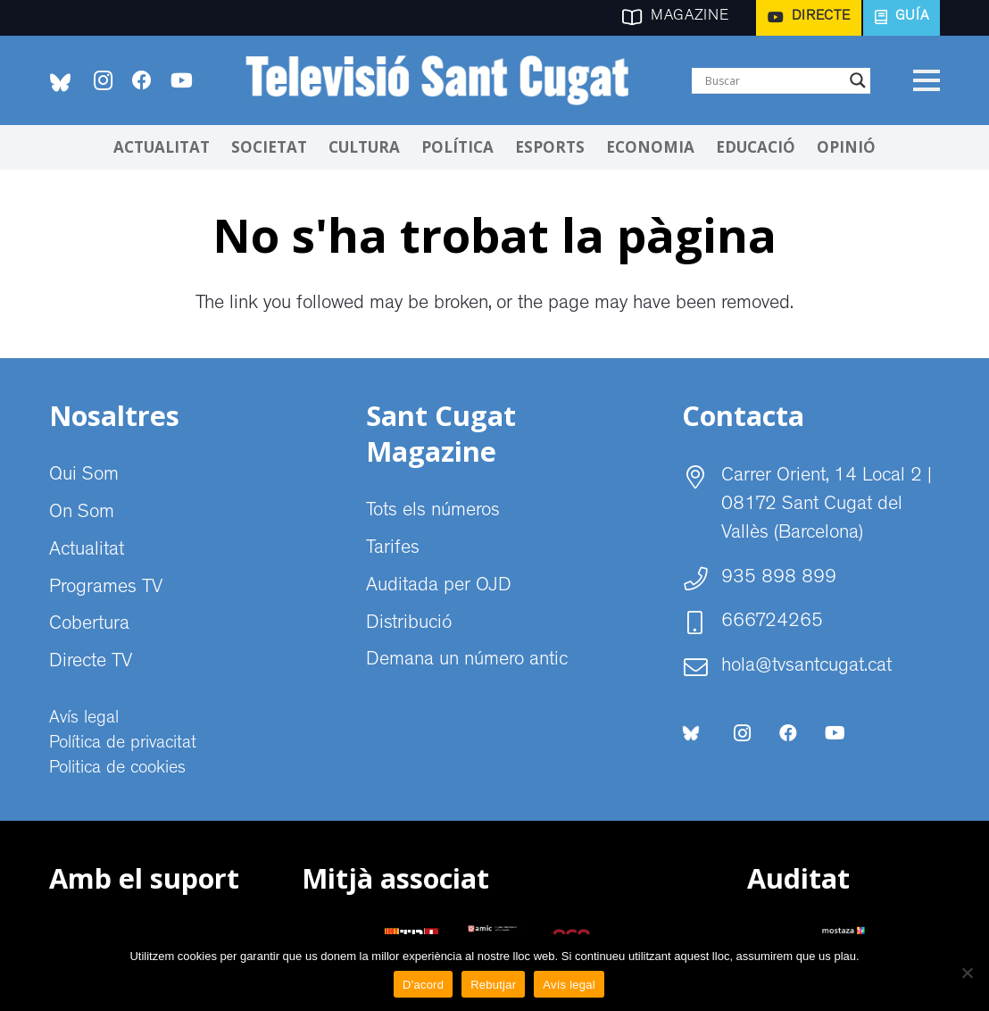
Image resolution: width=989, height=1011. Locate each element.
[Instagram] (102, 80)
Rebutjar (493, 984)
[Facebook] (142, 80)
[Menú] (926, 80)
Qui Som (84, 476)
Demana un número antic (467, 661)
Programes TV (105, 588)
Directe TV (90, 663)
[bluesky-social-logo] (60, 82)
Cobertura (89, 625)
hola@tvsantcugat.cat (806, 667)
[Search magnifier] (857, 80)
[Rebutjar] (967, 973)
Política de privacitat (122, 744)
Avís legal (84, 719)
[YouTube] (181, 80)
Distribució (409, 624)
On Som (81, 513)
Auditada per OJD (438, 587)
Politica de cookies (117, 769)
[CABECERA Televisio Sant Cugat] (447, 80)
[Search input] (773, 80)
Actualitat (86, 551)
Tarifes (393, 549)
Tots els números (433, 512)
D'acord (423, 984)
